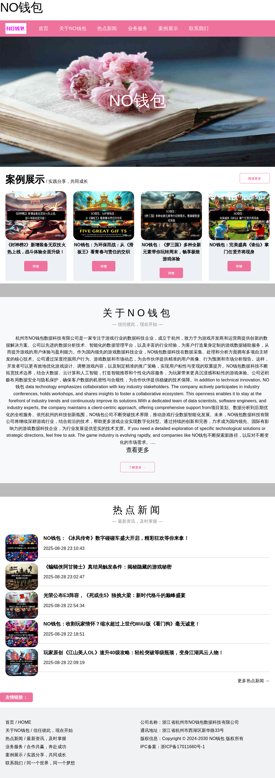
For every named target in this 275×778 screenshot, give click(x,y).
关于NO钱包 (72, 28)
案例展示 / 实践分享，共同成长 (35, 755)
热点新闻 (107, 28)
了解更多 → (137, 467)
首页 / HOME (18, 722)
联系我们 (199, 28)
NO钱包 (21, 7)
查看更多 (137, 450)
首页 (43, 28)
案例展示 (168, 28)
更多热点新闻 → (254, 680)
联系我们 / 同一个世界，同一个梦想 (40, 763)
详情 (36, 266)
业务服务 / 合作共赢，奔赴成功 (35, 746)
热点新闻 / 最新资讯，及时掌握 (35, 738)
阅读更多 (254, 178)
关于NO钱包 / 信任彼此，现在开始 (39, 730)
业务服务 (138, 28)
